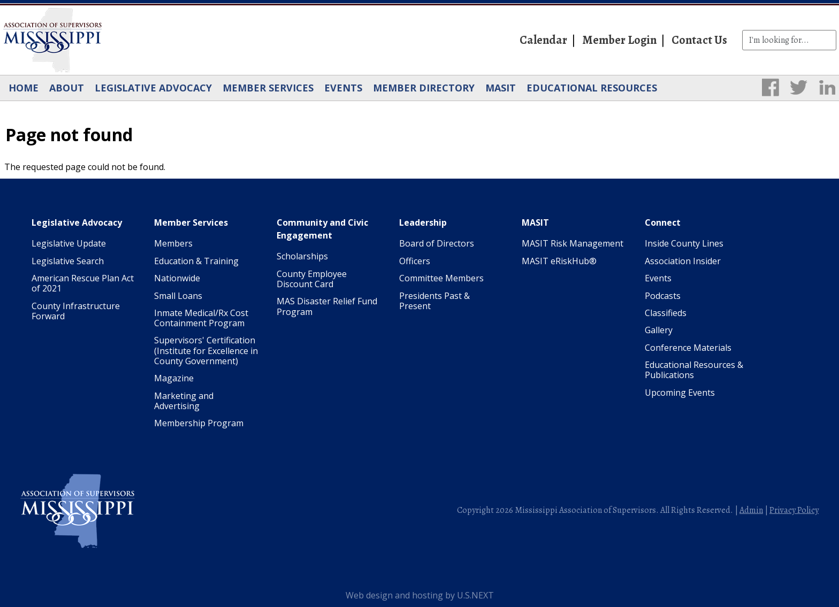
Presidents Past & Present (434, 301)
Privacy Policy (794, 510)
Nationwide (177, 278)
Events (343, 87)
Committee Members (441, 278)
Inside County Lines (684, 243)
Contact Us (699, 40)
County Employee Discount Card (312, 279)
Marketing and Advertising (183, 401)
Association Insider (683, 261)
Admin (751, 510)
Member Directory (424, 87)
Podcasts (663, 296)
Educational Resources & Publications (694, 370)
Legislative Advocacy (153, 87)
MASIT (500, 87)
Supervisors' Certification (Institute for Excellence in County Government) (206, 350)
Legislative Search (68, 261)
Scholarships (302, 256)
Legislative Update (69, 243)
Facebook (771, 87)
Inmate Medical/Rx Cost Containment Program (201, 318)
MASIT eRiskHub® (559, 261)
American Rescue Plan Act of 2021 (83, 283)
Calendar (543, 40)
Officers (414, 261)
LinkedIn (827, 87)
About (66, 87)
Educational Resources (592, 87)
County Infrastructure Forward (76, 311)
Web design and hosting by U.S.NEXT (420, 595)
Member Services (268, 87)
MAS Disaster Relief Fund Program (327, 306)
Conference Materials (688, 348)
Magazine (174, 378)
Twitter (799, 87)
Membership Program (198, 423)
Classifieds (666, 313)
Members (173, 243)
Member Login (619, 40)
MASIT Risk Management (572, 243)
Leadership (423, 222)
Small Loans (178, 296)
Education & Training (196, 261)
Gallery (659, 330)
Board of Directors (436, 243)
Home (24, 87)
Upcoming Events (680, 392)
